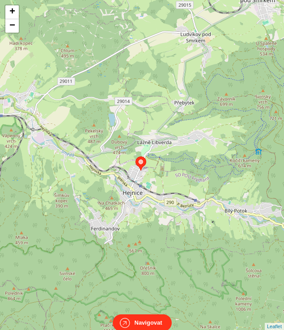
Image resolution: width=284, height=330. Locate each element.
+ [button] (12, 12)
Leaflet (274, 318)
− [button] (12, 26)
